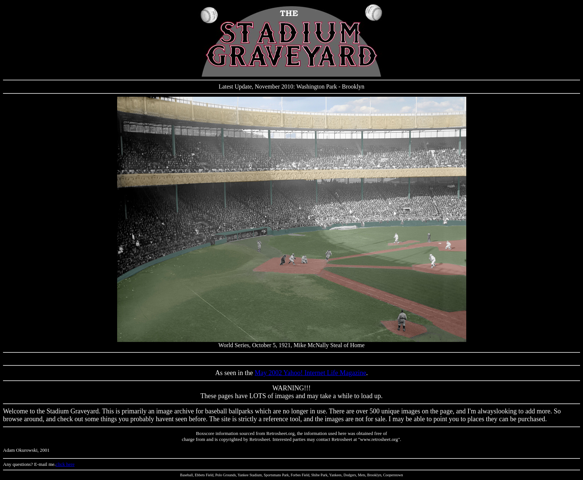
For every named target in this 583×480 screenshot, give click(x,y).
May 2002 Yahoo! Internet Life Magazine (310, 373)
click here (65, 464)
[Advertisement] (291, 359)
